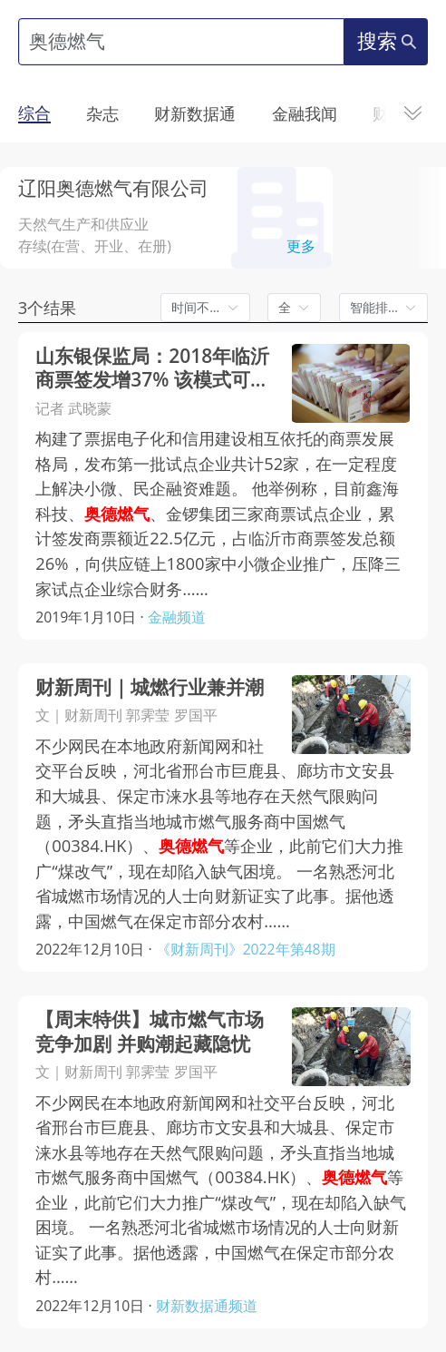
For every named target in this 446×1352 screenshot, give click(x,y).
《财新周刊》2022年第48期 (245, 949)
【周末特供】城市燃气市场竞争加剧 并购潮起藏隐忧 (149, 1031)
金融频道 (177, 617)
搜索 (386, 41)
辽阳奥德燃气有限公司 (113, 188)
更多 (300, 246)
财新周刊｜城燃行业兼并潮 (149, 687)
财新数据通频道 (206, 1306)
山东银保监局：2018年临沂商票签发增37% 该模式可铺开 (152, 368)
